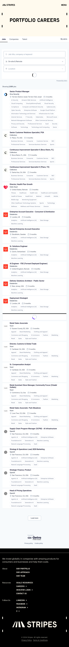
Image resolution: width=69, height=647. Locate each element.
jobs (4, 39)
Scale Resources (24, 583)
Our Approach (23, 572)
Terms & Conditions (40, 640)
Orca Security (14, 94)
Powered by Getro (62, 81)
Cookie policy (39, 543)
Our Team (20, 576)
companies (14, 39)
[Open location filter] (62, 68)
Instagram (22, 607)
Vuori (11, 326)
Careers (21, 586)
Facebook (22, 604)
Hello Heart (14, 187)
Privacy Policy (26, 640)
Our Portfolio (23, 569)
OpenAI (12, 431)
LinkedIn (21, 600)
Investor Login (24, 590)
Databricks (13, 214)
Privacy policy (28, 543)
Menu (64, 4)
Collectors (13, 135)
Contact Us (21, 593)
